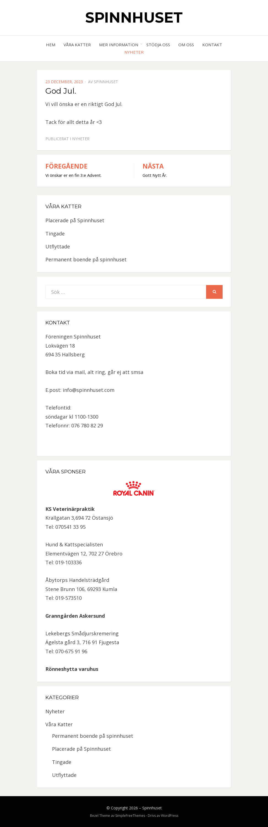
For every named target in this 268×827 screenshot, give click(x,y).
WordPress (169, 815)
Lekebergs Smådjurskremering (82, 633)
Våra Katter (77, 44)
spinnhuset (106, 81)
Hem (50, 44)
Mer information (118, 44)
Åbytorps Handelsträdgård (77, 580)
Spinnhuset (134, 17)
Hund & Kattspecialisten (74, 544)
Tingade (55, 233)
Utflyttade (57, 246)
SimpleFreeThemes (130, 815)
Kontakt (212, 44)
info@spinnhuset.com (88, 390)
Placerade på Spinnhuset (74, 220)
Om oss (186, 44)
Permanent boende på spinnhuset (86, 259)
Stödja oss (158, 44)
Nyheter (134, 52)
